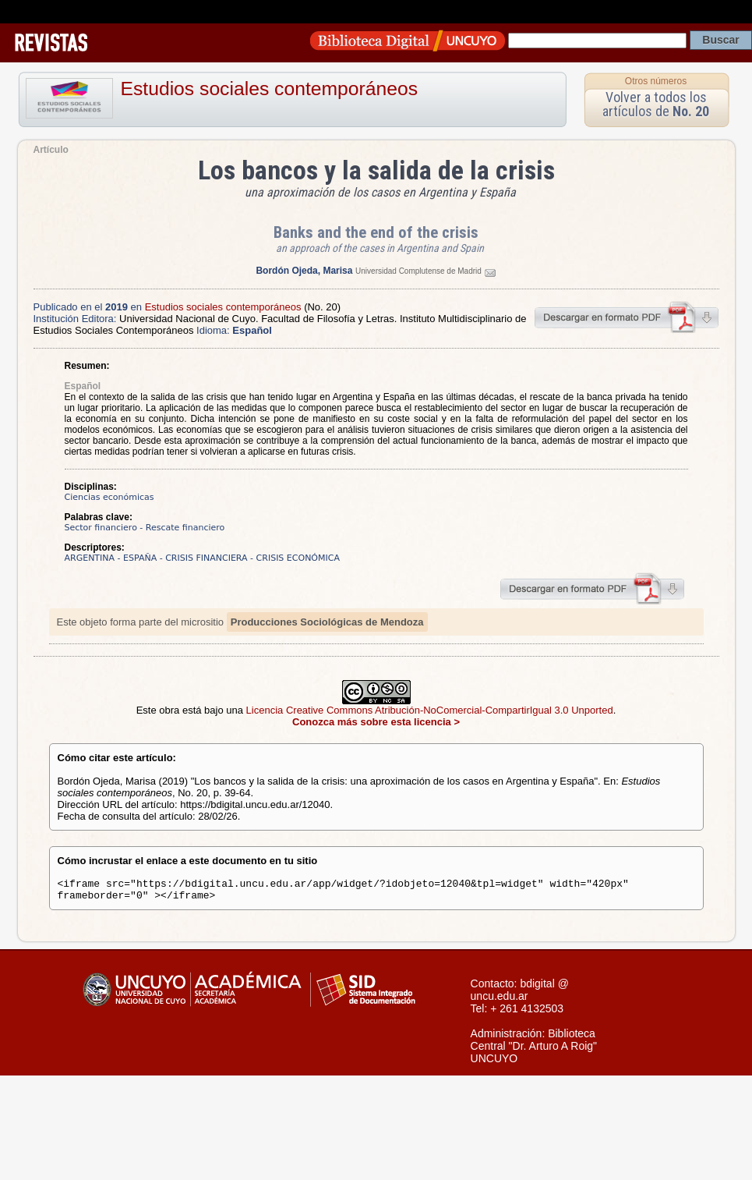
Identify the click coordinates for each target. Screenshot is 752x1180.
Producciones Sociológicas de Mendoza (327, 622)
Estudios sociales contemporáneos (269, 88)
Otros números (656, 81)
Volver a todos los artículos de (655, 104)
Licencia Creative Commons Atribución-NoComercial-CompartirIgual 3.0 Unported (429, 710)
